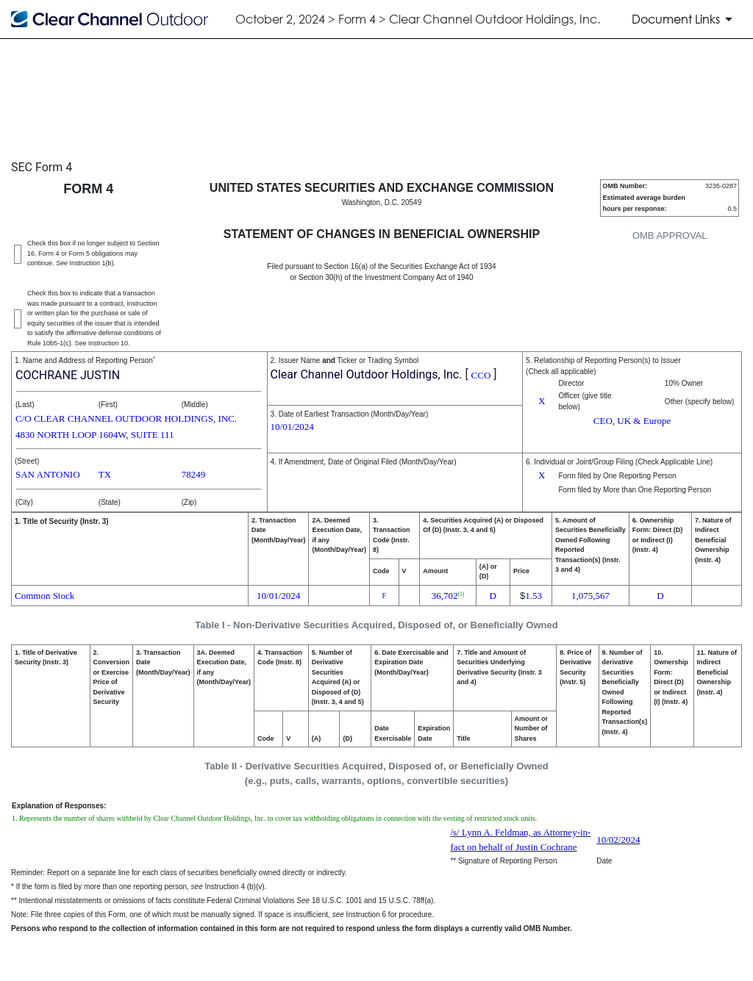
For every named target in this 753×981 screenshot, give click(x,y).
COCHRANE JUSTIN (67, 375)
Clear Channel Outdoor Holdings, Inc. (367, 374)
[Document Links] (684, 19)
